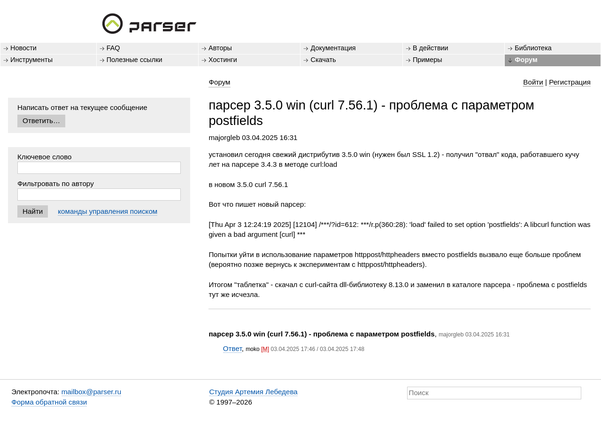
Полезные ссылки (134, 59)
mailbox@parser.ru (92, 392)
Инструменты (31, 59)
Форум (526, 59)
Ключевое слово (44, 157)
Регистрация (570, 82)
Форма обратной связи (49, 402)
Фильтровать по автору (55, 183)
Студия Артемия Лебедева (253, 392)
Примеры (427, 59)
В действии (430, 48)
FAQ (113, 48)
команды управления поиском (107, 211)
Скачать (323, 59)
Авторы (220, 48)
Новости (23, 48)
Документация (332, 48)
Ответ (232, 348)
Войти (533, 82)
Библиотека (533, 48)
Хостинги (222, 59)
